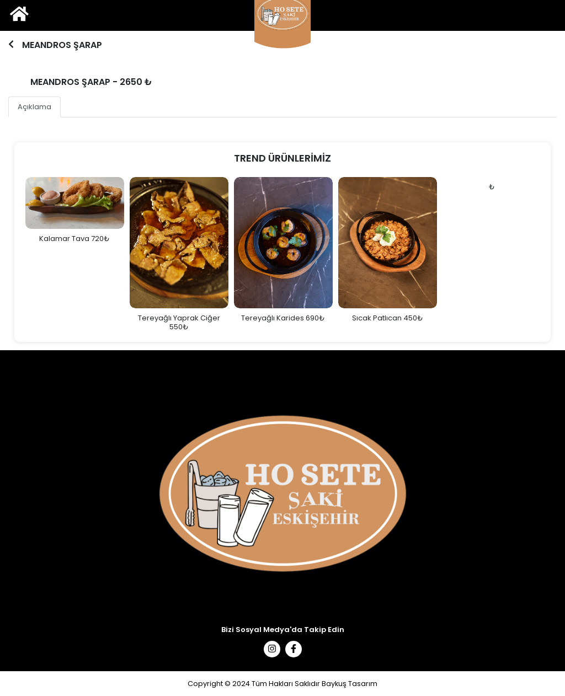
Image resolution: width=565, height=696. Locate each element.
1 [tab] (281, 52)
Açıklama (34, 106)
